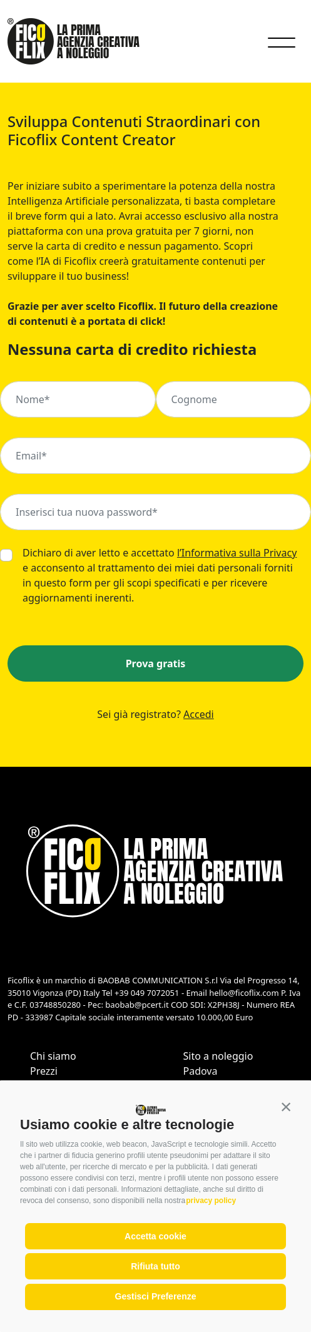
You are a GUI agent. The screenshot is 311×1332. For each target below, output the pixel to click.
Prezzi (44, 1071)
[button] (286, 1107)
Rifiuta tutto (155, 1266)
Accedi (198, 714)
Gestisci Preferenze (155, 1296)
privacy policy (211, 1200)
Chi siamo (53, 1056)
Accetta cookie (155, 1236)
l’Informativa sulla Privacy (237, 553)
